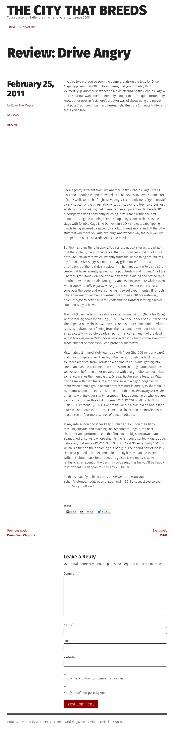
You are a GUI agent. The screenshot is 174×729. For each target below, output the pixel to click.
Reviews (13, 115)
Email (69, 641)
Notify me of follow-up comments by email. (94, 678)
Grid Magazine (75, 722)
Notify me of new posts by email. (86, 693)
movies (12, 124)
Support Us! (27, 27)
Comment (72, 573)
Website (69, 657)
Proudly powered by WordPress (29, 722)
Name (69, 625)
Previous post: (47, 533)
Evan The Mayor (22, 105)
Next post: (127, 533)
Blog (12, 27)
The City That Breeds (77, 10)
